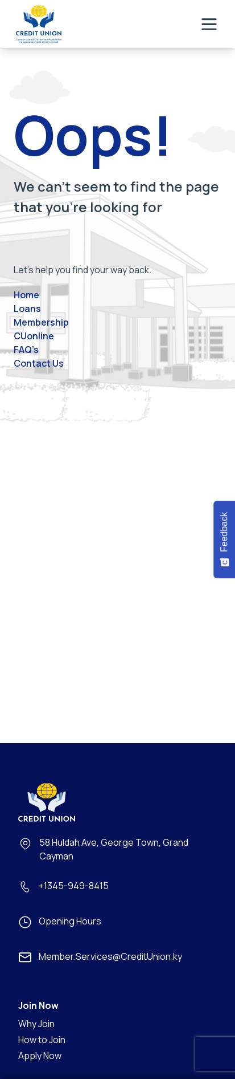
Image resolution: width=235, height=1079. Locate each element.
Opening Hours (70, 921)
